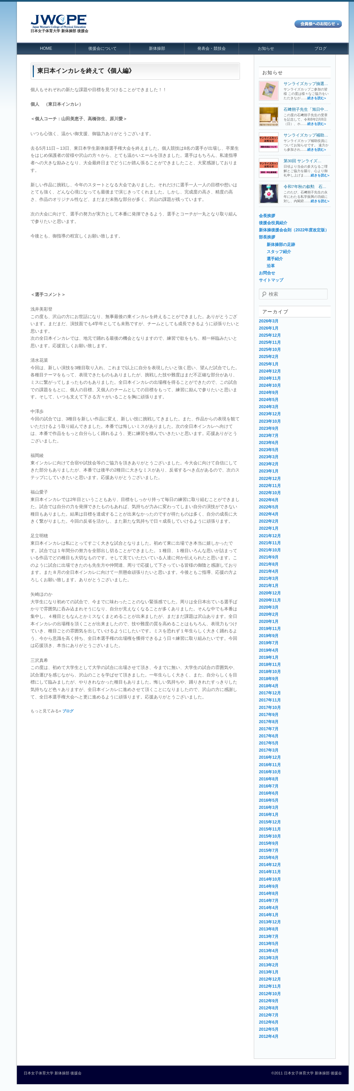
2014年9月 (269, 886)
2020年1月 (269, 621)
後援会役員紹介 (273, 223)
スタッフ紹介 (279, 251)
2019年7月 (269, 643)
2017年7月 (269, 729)
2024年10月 (270, 385)
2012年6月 (269, 1022)
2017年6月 (269, 736)
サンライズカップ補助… (306, 135)
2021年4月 (269, 571)
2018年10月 (270, 671)
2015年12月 (270, 822)
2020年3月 (269, 607)
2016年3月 (269, 807)
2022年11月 (270, 485)
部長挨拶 (267, 237)
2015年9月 (269, 843)
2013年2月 (269, 965)
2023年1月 (269, 471)
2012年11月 (270, 986)
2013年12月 (270, 922)
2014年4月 (269, 907)
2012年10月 (270, 993)
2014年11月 (270, 871)
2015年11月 (270, 829)
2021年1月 (269, 585)
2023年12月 (270, 414)
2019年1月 (269, 657)
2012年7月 (269, 1015)
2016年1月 (269, 814)
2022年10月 (270, 492)
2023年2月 (269, 464)
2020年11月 (270, 600)
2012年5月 (269, 1029)
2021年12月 (270, 535)
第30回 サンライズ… (303, 161)
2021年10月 (270, 550)
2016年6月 (269, 793)
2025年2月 (269, 356)
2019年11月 (270, 628)
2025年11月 (270, 342)
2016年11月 (270, 764)
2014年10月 (270, 879)
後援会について (102, 48)
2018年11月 (270, 664)
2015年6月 (269, 857)
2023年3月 (269, 457)
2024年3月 (269, 406)
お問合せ (267, 273)
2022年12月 (270, 478)
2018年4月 (269, 686)
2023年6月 (269, 442)
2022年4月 (269, 514)
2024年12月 (270, 371)
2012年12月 (270, 979)
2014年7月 (269, 900)
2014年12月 (270, 864)
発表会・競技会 (211, 48)
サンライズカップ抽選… (306, 83)
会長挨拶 (267, 215)
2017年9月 (269, 714)
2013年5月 (269, 943)
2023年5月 (269, 449)
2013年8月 (269, 929)
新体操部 (157, 48)
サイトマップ (271, 280)
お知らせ (266, 48)
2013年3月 (269, 958)
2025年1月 (269, 364)
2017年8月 (269, 721)
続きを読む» (316, 98)
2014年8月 (269, 893)
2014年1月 (269, 914)
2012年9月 (269, 1001)
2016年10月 (270, 772)
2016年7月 (269, 786)
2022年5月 (269, 507)
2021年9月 (269, 557)
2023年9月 (269, 428)
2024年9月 (269, 392)
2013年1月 (269, 972)
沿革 (271, 266)
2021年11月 (270, 543)
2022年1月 (269, 528)
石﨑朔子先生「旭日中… (306, 109)
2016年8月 (269, 779)
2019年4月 (269, 650)
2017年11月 (270, 700)
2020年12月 (270, 593)
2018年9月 (269, 678)
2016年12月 (270, 757)
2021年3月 (269, 578)
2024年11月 (270, 378)
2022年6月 (269, 500)
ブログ (320, 48)
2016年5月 (269, 800)
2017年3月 (269, 750)
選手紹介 (275, 258)
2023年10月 (270, 421)
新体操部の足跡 (281, 244)
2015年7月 (269, 850)
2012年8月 (269, 1008)
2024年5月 (269, 399)
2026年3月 (269, 321)
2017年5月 (269, 743)
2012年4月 (269, 1036)
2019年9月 (269, 635)
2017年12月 (270, 693)
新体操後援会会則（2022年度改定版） (294, 230)
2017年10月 (270, 707)
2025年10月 (270, 349)
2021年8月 (269, 564)
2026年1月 (269, 328)
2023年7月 (269, 435)
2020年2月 (269, 614)
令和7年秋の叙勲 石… (305, 186)
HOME (46, 48)
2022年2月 (269, 521)
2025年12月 (270, 335)
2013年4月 (269, 950)
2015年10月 (270, 836)
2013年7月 (269, 936)
